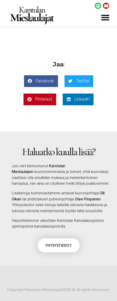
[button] (105, 17)
